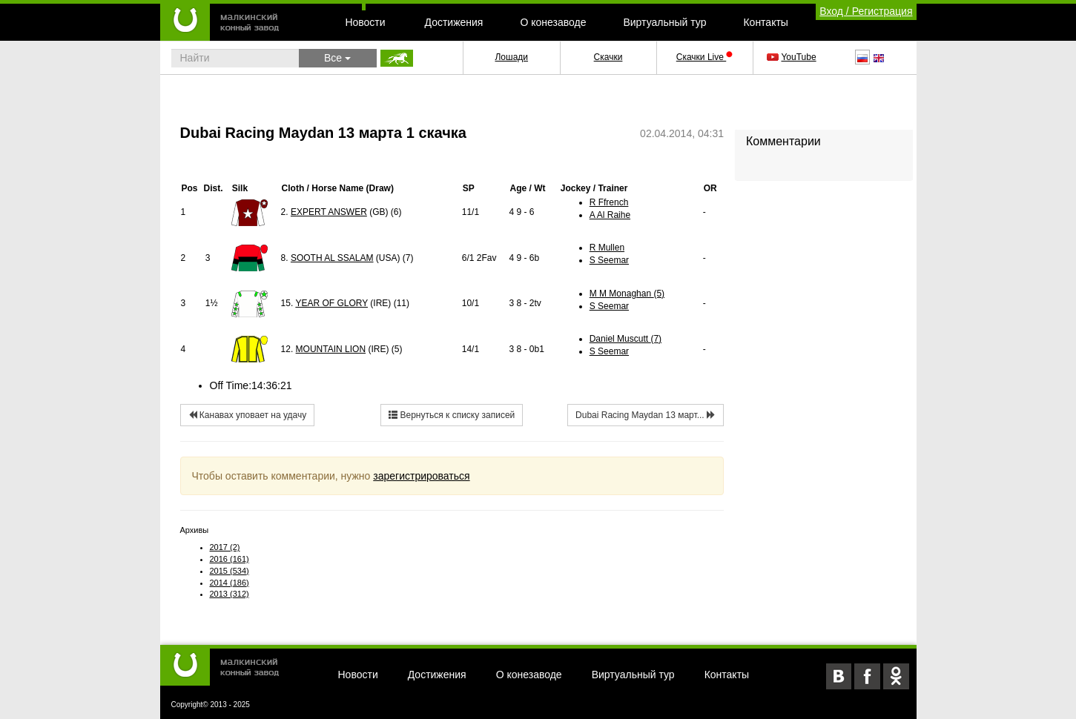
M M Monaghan (627, 293)
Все (337, 58)
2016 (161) (229, 558)
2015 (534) (229, 570)
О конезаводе (553, 22)
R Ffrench (609, 202)
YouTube (792, 57)
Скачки (608, 57)
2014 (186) (229, 582)
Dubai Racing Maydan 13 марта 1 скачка (323, 133)
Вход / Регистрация (865, 11)
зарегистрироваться (421, 476)
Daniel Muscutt (625, 339)
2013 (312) (229, 593)
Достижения (454, 22)
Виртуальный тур (664, 22)
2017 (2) (225, 547)
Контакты (765, 22)
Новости (365, 22)
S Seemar (609, 260)
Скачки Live (704, 57)
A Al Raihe (610, 215)
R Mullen (607, 247)
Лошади (511, 57)
